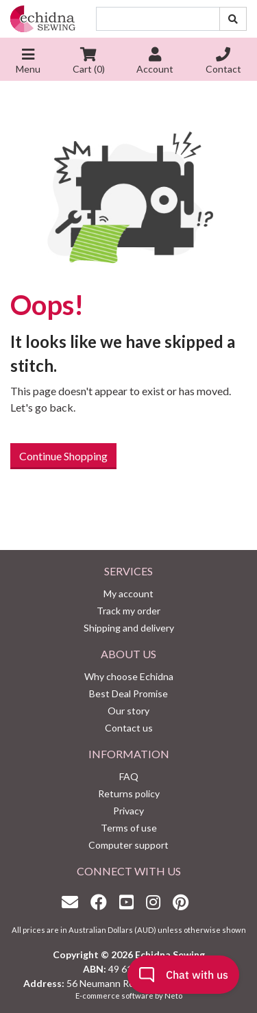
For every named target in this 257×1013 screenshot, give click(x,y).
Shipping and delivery (129, 628)
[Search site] (233, 19)
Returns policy (129, 793)
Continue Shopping (63, 455)
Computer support (128, 845)
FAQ (128, 776)
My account (128, 593)
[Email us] (73, 901)
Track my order (128, 610)
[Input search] (158, 19)
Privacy (128, 810)
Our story (128, 710)
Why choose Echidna (128, 676)
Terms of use (129, 828)
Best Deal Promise (128, 693)
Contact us (129, 728)
